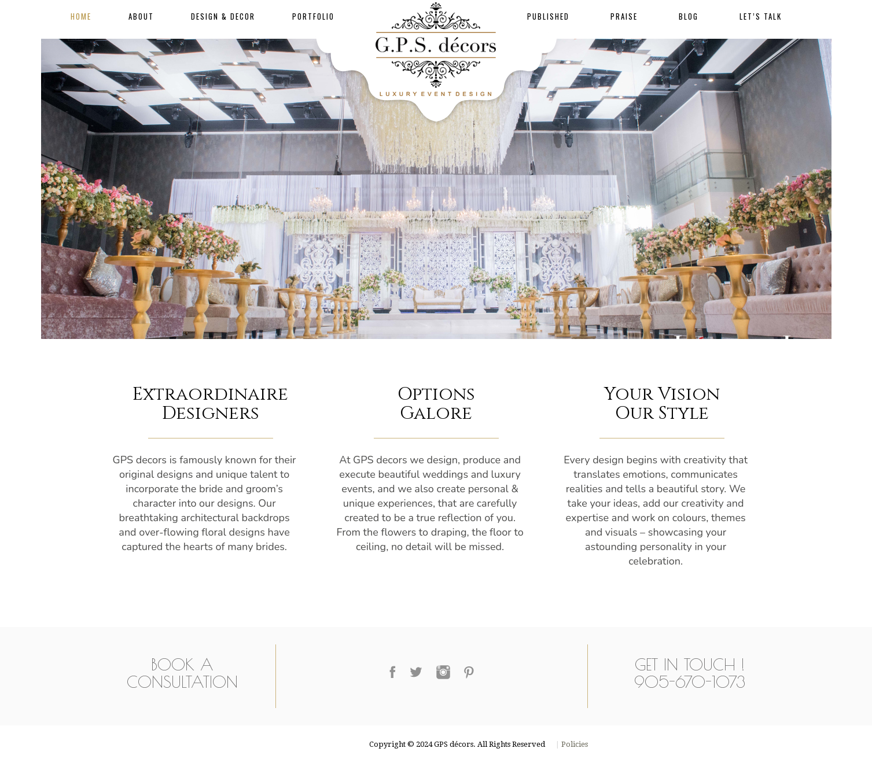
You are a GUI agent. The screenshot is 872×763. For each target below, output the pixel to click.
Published (548, 16)
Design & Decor (223, 16)
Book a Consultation (182, 673)
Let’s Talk (760, 16)
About (141, 16)
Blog (688, 16)
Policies (574, 744)
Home (81, 16)
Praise (624, 16)
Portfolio (313, 16)
